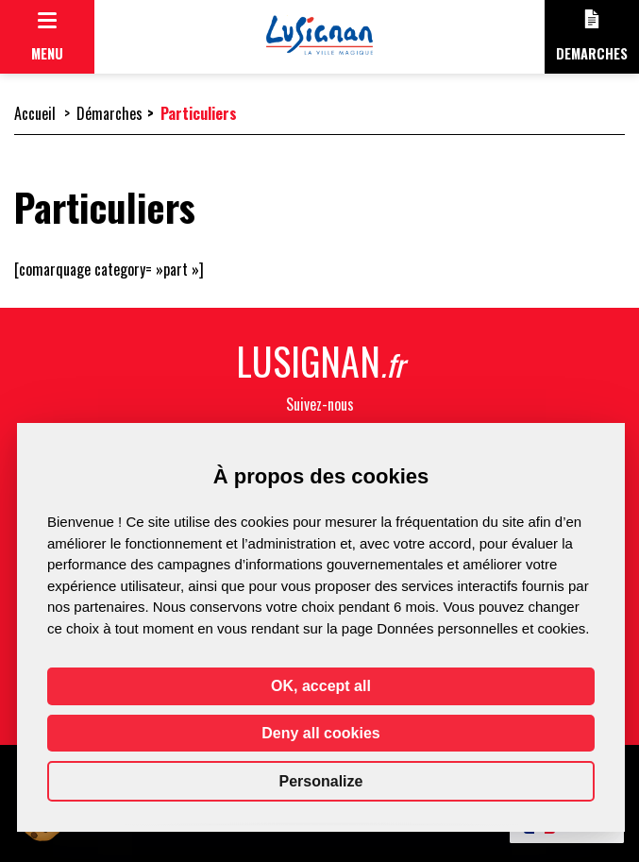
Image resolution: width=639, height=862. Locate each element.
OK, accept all (321, 686)
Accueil (35, 113)
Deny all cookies (320, 733)
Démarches (109, 113)
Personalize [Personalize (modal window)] (321, 781)
